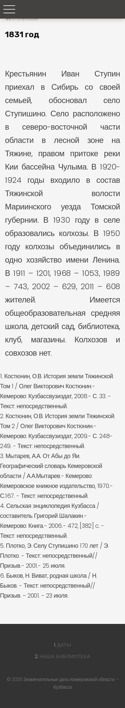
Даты (64, 644)
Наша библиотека (64, 656)
